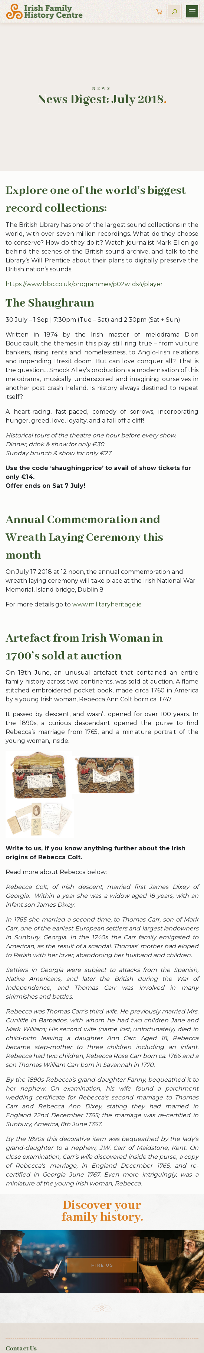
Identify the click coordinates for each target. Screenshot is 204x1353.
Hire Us (102, 1265)
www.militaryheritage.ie (107, 604)
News (101, 88)
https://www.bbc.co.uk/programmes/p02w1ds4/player (84, 284)
